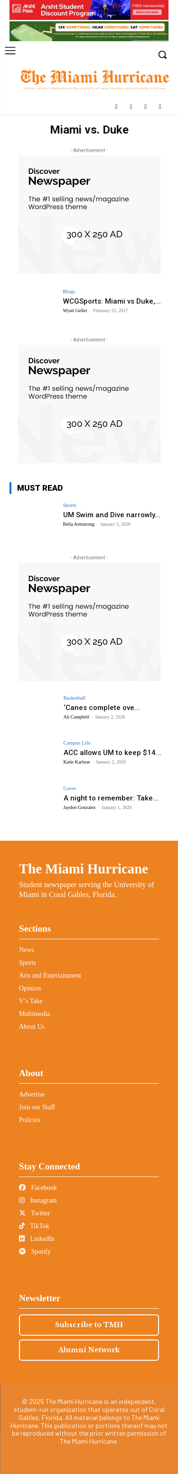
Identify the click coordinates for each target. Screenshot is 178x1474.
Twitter (34, 1213)
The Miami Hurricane (83, 868)
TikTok (34, 1226)
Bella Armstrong (78, 524)
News (26, 949)
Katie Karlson (77, 761)
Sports (69, 505)
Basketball (74, 698)
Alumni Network (89, 1350)
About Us (32, 1026)
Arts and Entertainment (50, 975)
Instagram (37, 1200)
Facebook (38, 1187)
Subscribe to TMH (89, 1325)
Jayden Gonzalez (80, 807)
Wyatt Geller (75, 310)
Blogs (69, 291)
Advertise (32, 1094)
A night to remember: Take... (111, 798)
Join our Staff (37, 1107)
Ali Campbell (76, 716)
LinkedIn (37, 1238)
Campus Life (77, 743)
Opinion (30, 988)
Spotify (35, 1251)
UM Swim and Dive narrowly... (111, 515)
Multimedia (34, 1013)
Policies (29, 1119)
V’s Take (31, 1001)
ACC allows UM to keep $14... (112, 752)
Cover (70, 788)
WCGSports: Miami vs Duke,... (112, 301)
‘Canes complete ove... (102, 707)
